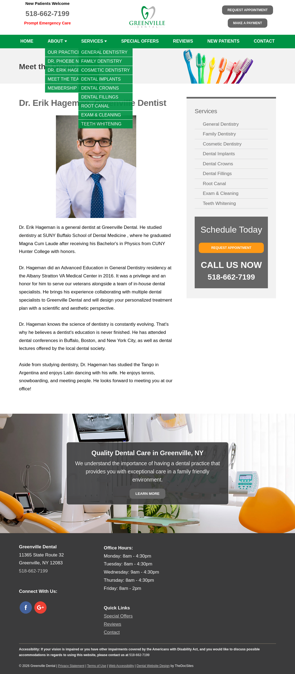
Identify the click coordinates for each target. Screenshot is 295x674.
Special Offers (140, 41)
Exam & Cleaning (220, 193)
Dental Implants (219, 153)
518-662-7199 (47, 14)
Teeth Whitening (219, 203)
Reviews (183, 41)
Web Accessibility (121, 666)
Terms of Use (96, 666)
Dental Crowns (218, 163)
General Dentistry (221, 124)
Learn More (148, 494)
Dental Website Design (153, 666)
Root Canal (214, 183)
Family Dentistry (219, 134)
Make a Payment (247, 23)
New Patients (223, 41)
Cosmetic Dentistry (222, 144)
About (55, 41)
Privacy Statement (71, 666)
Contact (264, 41)
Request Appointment (247, 10)
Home (26, 41)
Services (92, 41)
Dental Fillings (217, 173)
